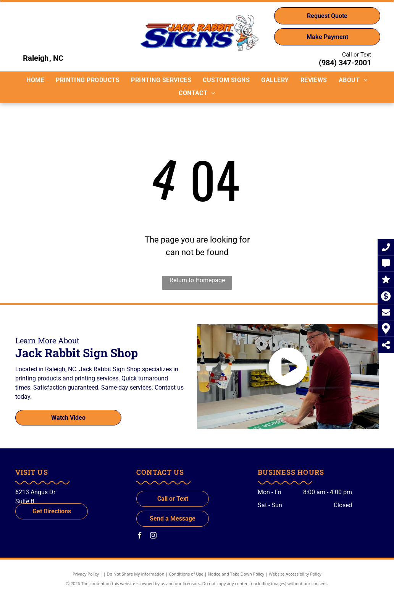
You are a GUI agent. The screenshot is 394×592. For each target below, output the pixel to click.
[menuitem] (35, 80)
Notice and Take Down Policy (236, 574)
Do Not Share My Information (136, 574)
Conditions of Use (186, 574)
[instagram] (153, 536)
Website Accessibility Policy (295, 574)
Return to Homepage (197, 280)
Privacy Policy (86, 574)
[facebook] (139, 536)
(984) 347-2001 (345, 62)
